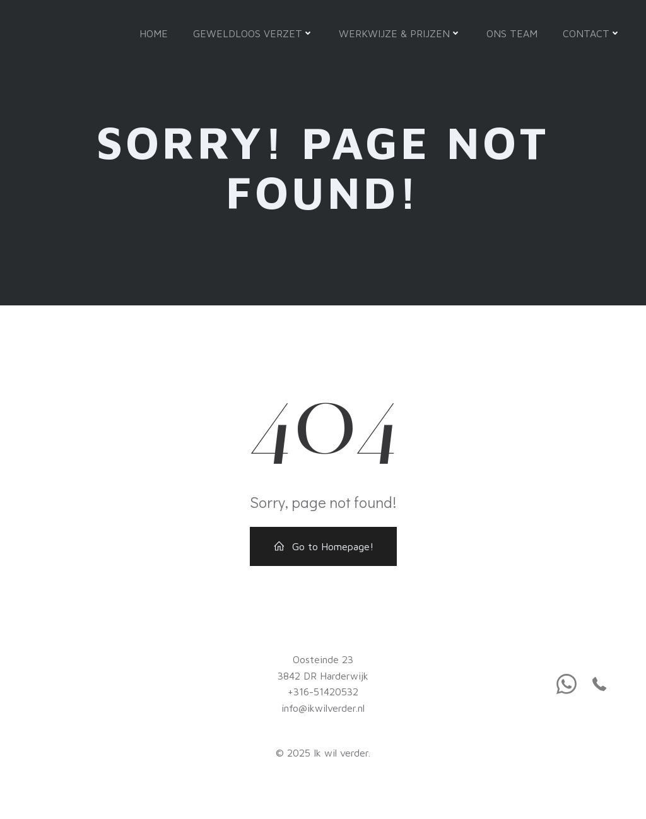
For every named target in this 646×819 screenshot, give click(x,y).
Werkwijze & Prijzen (400, 33)
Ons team (511, 33)
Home (153, 33)
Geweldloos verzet (253, 33)
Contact (592, 33)
